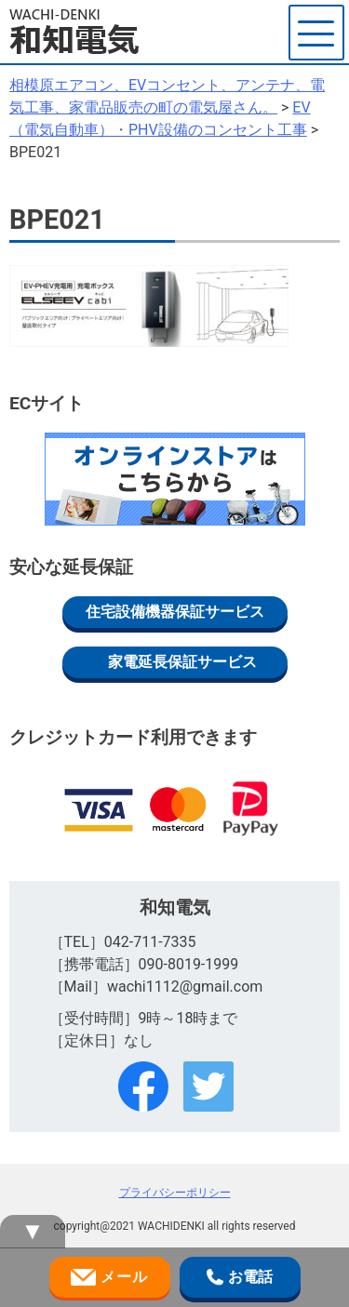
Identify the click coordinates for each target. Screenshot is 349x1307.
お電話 (239, 1277)
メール (109, 1277)
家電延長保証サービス (182, 662)
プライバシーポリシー (175, 1192)
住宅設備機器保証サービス (175, 611)
